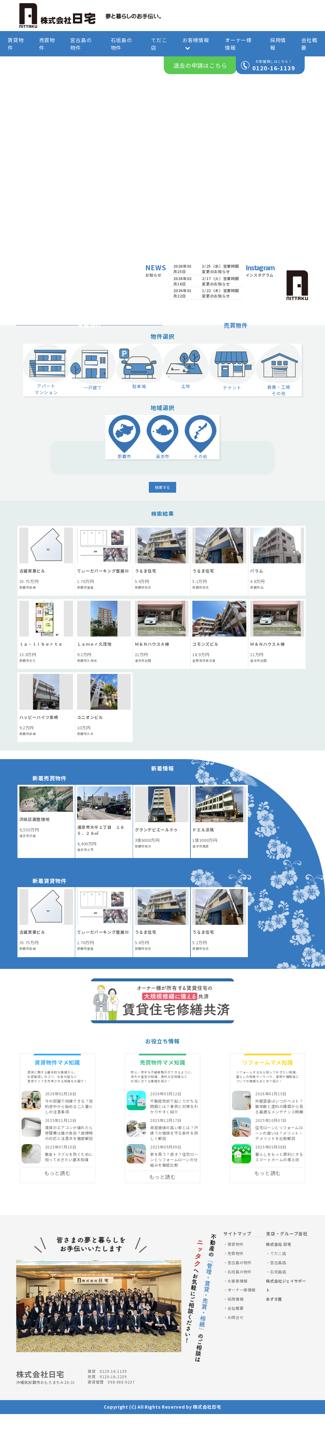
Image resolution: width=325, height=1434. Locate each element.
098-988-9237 (121, 1402)
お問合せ (235, 1337)
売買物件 (47, 43)
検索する (162, 507)
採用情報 (278, 43)
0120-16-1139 (273, 68)
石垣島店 (278, 1292)
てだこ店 (159, 43)
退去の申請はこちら (200, 65)
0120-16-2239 (113, 1396)
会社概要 (309, 43)
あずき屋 (274, 1319)
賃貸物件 (15, 43)
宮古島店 (278, 1282)
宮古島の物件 (80, 43)
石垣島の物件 (121, 43)
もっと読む (57, 1193)
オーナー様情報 (238, 43)
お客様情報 (195, 43)
